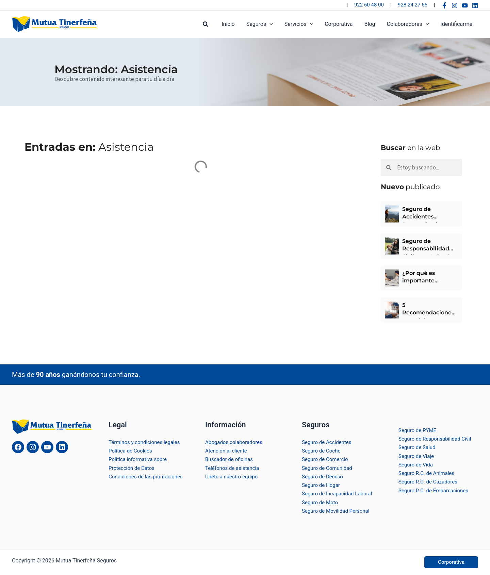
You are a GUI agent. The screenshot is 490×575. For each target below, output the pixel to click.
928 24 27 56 (412, 5)
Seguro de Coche (322, 450)
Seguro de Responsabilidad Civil (437, 438)
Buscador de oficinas (230, 458)
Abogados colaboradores (235, 441)
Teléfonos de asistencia (234, 467)
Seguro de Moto (321, 502)
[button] (211, 24)
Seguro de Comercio (326, 458)
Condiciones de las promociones (148, 476)
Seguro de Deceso (324, 476)
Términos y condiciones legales (146, 441)
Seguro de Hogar (322, 484)
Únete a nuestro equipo (233, 476)
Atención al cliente (227, 450)
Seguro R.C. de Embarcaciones (435, 490)
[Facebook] (444, 5)
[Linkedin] (475, 5)
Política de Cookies (132, 450)
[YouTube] (465, 5)
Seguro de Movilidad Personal (338, 511)
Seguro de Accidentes (328, 441)
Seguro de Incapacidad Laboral (339, 493)
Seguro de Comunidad (329, 467)
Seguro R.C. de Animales (428, 473)
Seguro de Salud (418, 446)
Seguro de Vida (416, 464)
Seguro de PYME (418, 429)
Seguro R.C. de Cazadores (429, 481)
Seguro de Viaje (417, 455)
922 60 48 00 (369, 5)
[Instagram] (455, 5)
